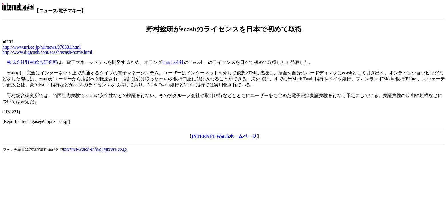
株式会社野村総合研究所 (32, 62)
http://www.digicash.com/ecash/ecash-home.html (47, 52)
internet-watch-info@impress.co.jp (95, 149)
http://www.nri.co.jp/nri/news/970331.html (41, 47)
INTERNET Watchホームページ (223, 136)
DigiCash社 (173, 62)
